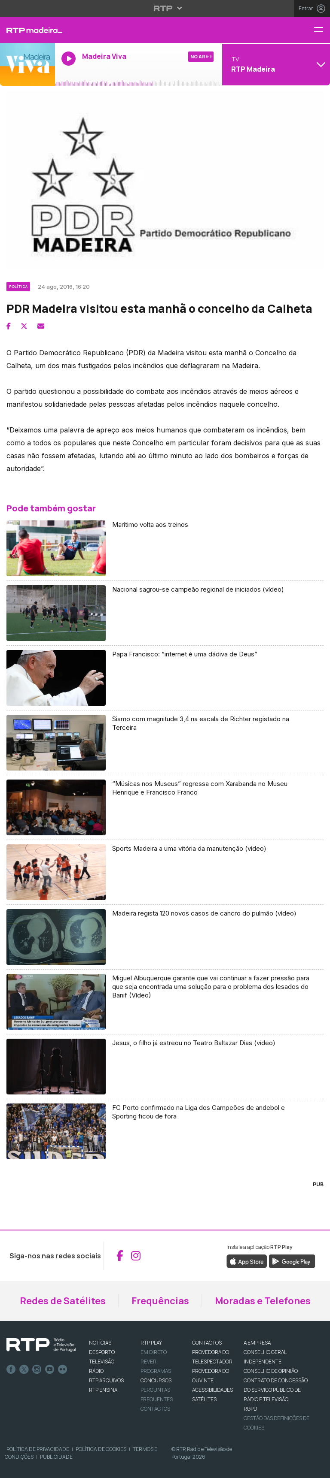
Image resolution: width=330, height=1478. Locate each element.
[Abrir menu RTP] (165, 8)
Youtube (50, 1369)
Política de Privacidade (37, 1449)
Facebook (11, 1369)
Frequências (160, 1300)
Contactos (155, 1408)
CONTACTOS (207, 1342)
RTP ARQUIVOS (106, 1380)
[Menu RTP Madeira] (322, 30)
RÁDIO (96, 1371)
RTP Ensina (103, 1389)
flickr (62, 1369)
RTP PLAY (151, 1342)
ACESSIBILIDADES (212, 1389)
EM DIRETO (154, 1352)
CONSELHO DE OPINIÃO (271, 1371)
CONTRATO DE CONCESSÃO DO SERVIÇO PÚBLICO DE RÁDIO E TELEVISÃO (276, 1390)
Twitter (24, 1369)
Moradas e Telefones (263, 1300)
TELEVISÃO (101, 1361)
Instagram (37, 1369)
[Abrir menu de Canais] (275, 64)
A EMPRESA (257, 1342)
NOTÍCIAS (100, 1342)
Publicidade (56, 1456)
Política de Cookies (101, 1449)
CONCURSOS (156, 1380)
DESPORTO (102, 1352)
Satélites (204, 1399)
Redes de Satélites (63, 1300)
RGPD (250, 1408)
